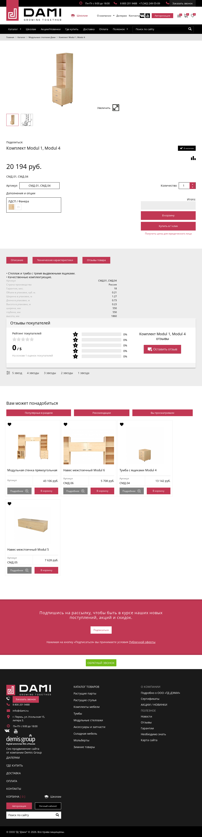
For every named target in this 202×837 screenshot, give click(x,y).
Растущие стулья (85, 699)
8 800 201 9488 (128, 3)
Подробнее (20, 491)
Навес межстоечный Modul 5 (29, 549)
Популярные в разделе (39, 413)
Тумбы (78, 713)
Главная (10, 37)
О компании (104, 15)
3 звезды (50, 373)
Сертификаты (150, 698)
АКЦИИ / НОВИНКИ (154, 704)
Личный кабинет (48, 805)
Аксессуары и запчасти (89, 726)
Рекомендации (102, 413)
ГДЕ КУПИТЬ (14, 765)
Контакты (134, 15)
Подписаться (101, 629)
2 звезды (67, 373)
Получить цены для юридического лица (168, 233)
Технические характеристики (55, 260)
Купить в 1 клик (168, 226)
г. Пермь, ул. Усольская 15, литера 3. (29, 717)
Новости (146, 716)
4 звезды (33, 373)
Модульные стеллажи (88, 719)
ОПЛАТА (11, 780)
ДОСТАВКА (13, 772)
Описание (17, 260)
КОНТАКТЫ (13, 788)
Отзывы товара (96, 260)
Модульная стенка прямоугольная (33, 470)
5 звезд (17, 373)
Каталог (13, 29)
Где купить (72, 29)
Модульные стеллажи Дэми (42, 37)
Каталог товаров (86, 686)
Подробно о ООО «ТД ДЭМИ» (160, 692)
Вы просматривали (162, 413)
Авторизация (162, 15)
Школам (79, 16)
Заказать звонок (182, 3)
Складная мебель (85, 733)
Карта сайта (149, 739)
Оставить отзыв (162, 349)
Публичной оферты (142, 641)
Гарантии (147, 728)
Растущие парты (85, 693)
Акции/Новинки (51, 29)
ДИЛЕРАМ (13, 757)
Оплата (103, 29)
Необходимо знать (153, 733)
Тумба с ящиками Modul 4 (141, 470)
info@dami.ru (21, 710)
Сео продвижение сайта (22, 748)
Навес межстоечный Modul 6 (86, 470)
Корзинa (15, 796)
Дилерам (121, 15)
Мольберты (81, 740)
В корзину (168, 215)
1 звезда (83, 373)
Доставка (88, 29)
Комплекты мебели (87, 706)
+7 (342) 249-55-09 (149, 3)
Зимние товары (84, 746)
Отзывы (146, 722)
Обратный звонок (101, 662)
